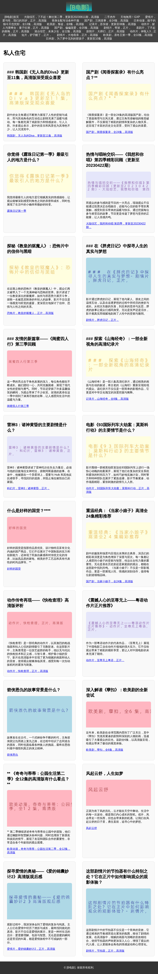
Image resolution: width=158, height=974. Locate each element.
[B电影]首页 (11, 16)
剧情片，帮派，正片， (117, 27)
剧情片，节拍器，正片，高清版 (105, 950)
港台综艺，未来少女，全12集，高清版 (57, 31)
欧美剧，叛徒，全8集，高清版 (65, 24)
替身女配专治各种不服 (65, 20)
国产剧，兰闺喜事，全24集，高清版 (106, 20)
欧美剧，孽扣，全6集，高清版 (104, 749)
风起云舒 (91, 828)
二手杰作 (109, 16)
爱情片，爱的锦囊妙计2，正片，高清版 (31, 948)
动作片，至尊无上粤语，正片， (105, 660)
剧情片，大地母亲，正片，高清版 (77, 34)
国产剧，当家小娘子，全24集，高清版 (109, 581)
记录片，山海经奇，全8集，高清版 (107, 398)
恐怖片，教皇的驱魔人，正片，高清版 (30, 313)
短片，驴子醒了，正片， (37, 34)
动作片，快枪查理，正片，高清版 (27, 671)
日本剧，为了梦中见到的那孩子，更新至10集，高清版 (79, 38)
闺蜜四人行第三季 (18, 406)
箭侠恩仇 (12, 754)
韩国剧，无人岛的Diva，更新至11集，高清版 (34, 135)
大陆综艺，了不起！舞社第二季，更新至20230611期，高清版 (61, 16)
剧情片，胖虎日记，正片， (102, 319)
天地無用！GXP (130, 16)
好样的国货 (14, 568)
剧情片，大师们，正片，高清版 (105, 31)
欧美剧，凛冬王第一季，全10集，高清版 (128, 34)
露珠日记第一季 (16, 210)
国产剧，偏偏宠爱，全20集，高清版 (76, 27)
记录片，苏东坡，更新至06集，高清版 (112, 24)
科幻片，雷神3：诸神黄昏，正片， (28, 488)
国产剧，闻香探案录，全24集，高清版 (109, 132)
